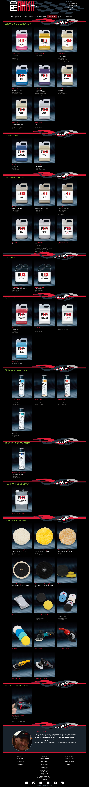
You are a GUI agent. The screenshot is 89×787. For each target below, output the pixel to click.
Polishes (44, 762)
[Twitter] (33, 782)
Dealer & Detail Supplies (40, 16)
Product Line (18, 16)
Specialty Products (44, 773)
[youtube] (55, 782)
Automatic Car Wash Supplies (69, 759)
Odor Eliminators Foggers (44, 770)
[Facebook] (66, 1)
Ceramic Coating (68, 16)
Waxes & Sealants (44, 764)
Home (11, 16)
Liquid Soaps (44, 759)
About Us (60, 16)
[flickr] (48, 782)
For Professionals (20, 759)
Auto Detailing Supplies (69, 758)
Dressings (44, 765)
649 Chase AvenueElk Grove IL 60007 (71, 8)
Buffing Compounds (44, 761)
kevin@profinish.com (71, 5)
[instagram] (40, 782)
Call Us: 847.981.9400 (71, 3)
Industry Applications (20, 761)
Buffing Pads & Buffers (44, 776)
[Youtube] (68, 1)
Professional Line (20, 764)
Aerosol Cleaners (44, 767)
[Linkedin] (71, 1)
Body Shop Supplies (69, 762)
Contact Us (20, 762)
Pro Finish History (20, 758)
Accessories (44, 779)
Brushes (44, 774)
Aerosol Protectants (44, 768)
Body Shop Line (52, 16)
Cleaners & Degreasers (44, 758)
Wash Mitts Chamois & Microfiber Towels (44, 777)
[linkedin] (62, 782)
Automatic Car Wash (28, 16)
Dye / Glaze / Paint (44, 771)
